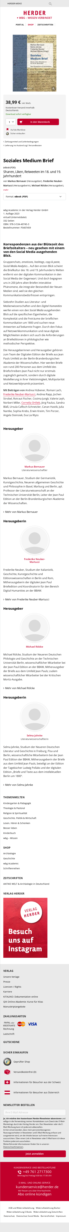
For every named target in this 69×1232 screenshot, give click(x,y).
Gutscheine (11, 1042)
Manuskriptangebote (14, 1006)
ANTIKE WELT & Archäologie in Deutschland (26, 883)
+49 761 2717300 (37, 1172)
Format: (17, 196)
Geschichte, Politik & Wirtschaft (19, 818)
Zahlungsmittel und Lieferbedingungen (22, 141)
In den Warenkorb (40, 121)
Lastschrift (8, 1033)
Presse (6, 981)
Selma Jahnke (35, 735)
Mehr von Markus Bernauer (21, 512)
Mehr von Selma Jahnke (19, 785)
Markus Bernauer (17, 181)
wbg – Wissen (10, 838)
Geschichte (9, 858)
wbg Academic (11, 863)
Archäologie (9, 853)
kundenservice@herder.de (37, 1187)
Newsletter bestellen (19, 1105)
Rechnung (8, 1028)
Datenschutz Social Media (27, 1216)
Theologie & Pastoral (14, 808)
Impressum (61, 1216)
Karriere (7, 991)
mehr (5, 189)
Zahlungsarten (14, 1016)
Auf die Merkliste (18, 129)
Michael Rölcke (40, 185)
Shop (31, 24)
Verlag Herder (13, 893)
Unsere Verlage (11, 976)
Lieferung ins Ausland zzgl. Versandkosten (23, 145)
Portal (20, 24)
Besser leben (10, 827)
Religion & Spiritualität (15, 813)
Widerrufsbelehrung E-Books (19, 1212)
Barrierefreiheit (47, 1216)
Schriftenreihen (11, 868)
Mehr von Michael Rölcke (20, 688)
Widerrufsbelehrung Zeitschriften (48, 1212)
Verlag (8, 970)
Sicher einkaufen (15, 1052)
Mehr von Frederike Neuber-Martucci (27, 599)
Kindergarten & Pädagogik (17, 803)
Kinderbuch (9, 833)
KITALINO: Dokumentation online (20, 996)
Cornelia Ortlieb (30, 402)
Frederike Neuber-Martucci (19, 394)
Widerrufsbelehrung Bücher (48, 1208)
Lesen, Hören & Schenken (16, 823)
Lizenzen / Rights (12, 986)
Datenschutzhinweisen (13, 1147)
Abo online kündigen (35, 1194)
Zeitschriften (45, 24)
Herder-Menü (14, 3)
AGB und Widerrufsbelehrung (21, 1208)
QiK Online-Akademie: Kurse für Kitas (23, 1001)
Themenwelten (14, 797)
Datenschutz (9, 1216)
